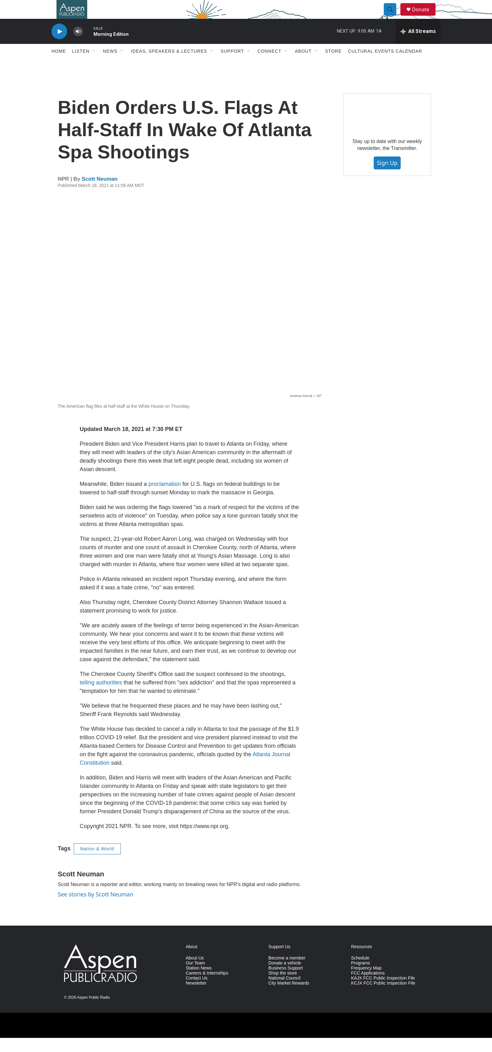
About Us (195, 972)
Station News (198, 982)
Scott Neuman (100, 193)
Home (58, 65)
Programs (360, 977)
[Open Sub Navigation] (94, 65)
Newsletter (196, 997)
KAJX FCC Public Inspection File (383, 992)
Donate (424, 16)
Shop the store (282, 987)
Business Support (285, 982)
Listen (80, 65)
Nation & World (97, 862)
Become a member (286, 972)
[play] (59, 45)
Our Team (195, 977)
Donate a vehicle (284, 977)
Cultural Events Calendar (385, 65)
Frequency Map (366, 982)
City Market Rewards (288, 997)
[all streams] (418, 45)
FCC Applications (368, 987)
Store (333, 65)
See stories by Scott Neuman (95, 908)
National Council (284, 992)
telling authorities (101, 696)
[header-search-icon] (393, 16)
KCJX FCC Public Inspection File (383, 997)
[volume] (78, 46)
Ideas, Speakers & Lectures (169, 65)
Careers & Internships (207, 987)
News (110, 65)
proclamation (164, 498)
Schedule (360, 972)
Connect (269, 65)
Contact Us (196, 992)
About (303, 65)
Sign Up (387, 177)
